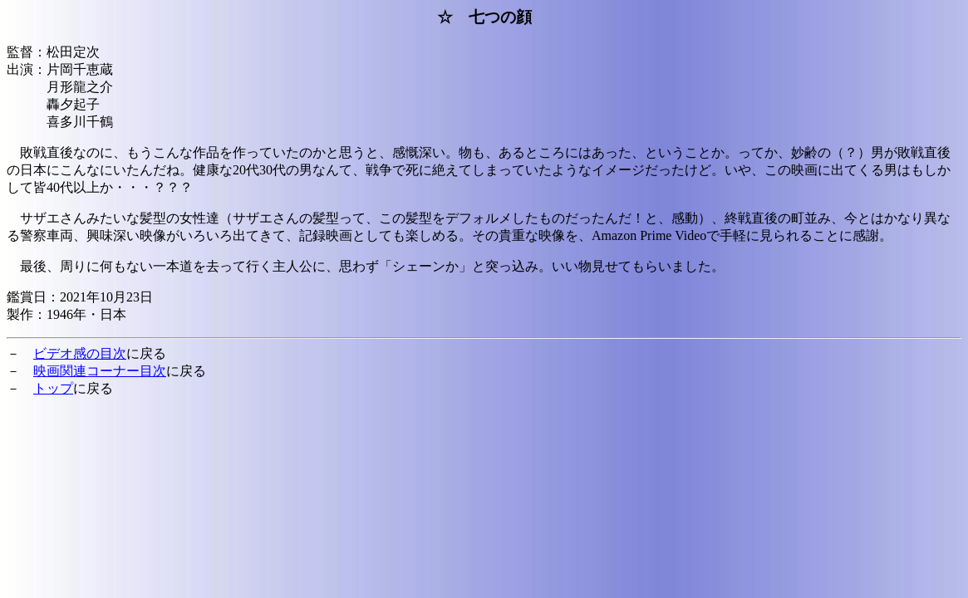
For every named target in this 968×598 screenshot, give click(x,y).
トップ (53, 388)
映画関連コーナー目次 (99, 371)
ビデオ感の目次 (79, 353)
